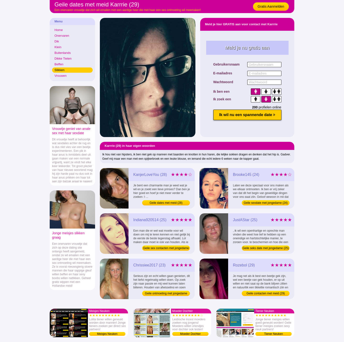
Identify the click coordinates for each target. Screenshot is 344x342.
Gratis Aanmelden (271, 6)
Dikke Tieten (63, 58)
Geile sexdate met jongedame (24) (266, 202)
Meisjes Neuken (107, 334)
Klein (57, 47)
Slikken (59, 70)
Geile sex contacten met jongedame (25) (166, 248)
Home (58, 30)
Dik (56, 41)
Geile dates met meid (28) (166, 202)
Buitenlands (62, 53)
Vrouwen (60, 75)
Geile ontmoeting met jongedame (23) (166, 294)
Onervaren (61, 35)
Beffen (58, 64)
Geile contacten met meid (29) (266, 293)
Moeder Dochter (190, 334)
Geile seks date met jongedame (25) (265, 248)
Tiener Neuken (273, 334)
